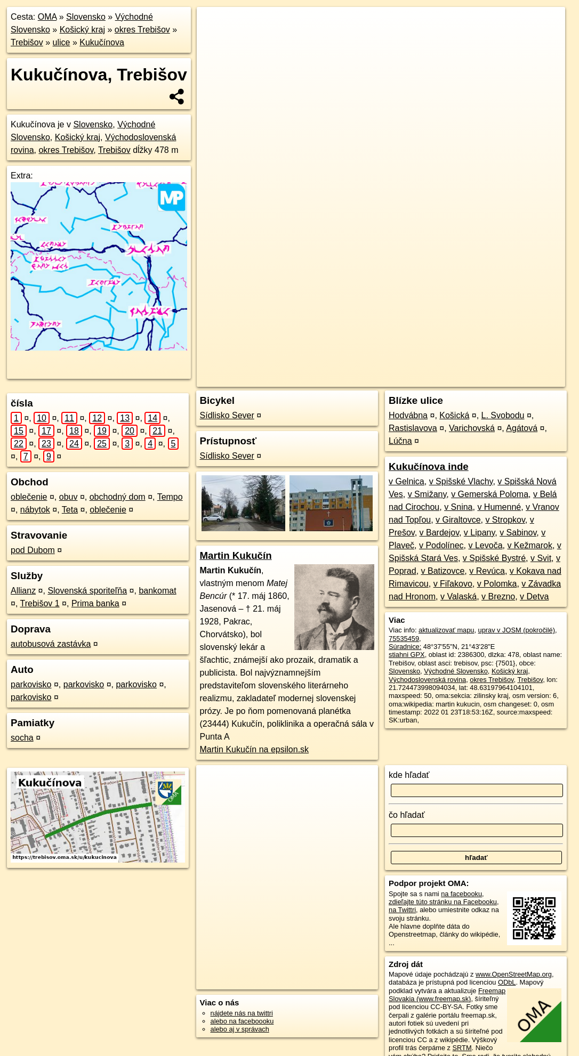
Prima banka (95, 603)
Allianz (23, 590)
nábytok (35, 509)
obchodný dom (118, 496)
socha (22, 737)
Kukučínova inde (429, 466)
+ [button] (215, 25)
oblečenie (29, 496)
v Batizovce (443, 570)
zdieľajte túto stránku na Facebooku (443, 902)
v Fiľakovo (452, 583)
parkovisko (31, 684)
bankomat (157, 590)
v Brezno (498, 596)
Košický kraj (82, 29)
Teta (70, 509)
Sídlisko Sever (227, 415)
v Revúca (487, 570)
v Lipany (479, 532)
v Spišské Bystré (494, 558)
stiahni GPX (407, 655)
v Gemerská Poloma (489, 494)
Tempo (170, 496)
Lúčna (400, 440)
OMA (47, 16)
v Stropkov (505, 519)
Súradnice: (405, 647)
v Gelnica (406, 481)
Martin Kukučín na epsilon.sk (254, 749)
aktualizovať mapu (446, 630)
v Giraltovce (458, 519)
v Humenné (499, 506)
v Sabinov (518, 532)
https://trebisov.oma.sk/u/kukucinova (511, 379)
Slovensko (86, 16)
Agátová (521, 428)
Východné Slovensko (456, 671)
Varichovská (472, 428)
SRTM (462, 1048)
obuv (68, 496)
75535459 (404, 639)
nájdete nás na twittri (242, 1013)
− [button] (215, 42)
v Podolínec (441, 545)
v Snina (458, 506)
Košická (454, 415)
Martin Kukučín (236, 555)
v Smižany (427, 494)
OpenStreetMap (370, 379)
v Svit (540, 558)
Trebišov (27, 42)
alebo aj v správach (240, 1029)
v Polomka (497, 583)
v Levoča (485, 545)
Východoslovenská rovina (427, 680)
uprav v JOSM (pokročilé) (516, 630)
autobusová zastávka (51, 643)
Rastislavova (413, 428)
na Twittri (402, 910)
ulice (61, 42)
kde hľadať (409, 774)
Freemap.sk (425, 379)
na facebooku (461, 894)
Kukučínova (101, 42)
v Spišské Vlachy (461, 481)
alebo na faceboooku (242, 1021)
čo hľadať (407, 814)
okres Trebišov (142, 29)
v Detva (534, 596)
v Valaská (458, 596)
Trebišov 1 (40, 603)
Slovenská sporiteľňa (87, 590)
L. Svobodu (503, 415)
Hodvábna (408, 415)
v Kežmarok (529, 545)
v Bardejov (439, 532)
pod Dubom (33, 550)
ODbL (507, 982)
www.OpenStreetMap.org (514, 974)
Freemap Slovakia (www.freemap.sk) (447, 995)
